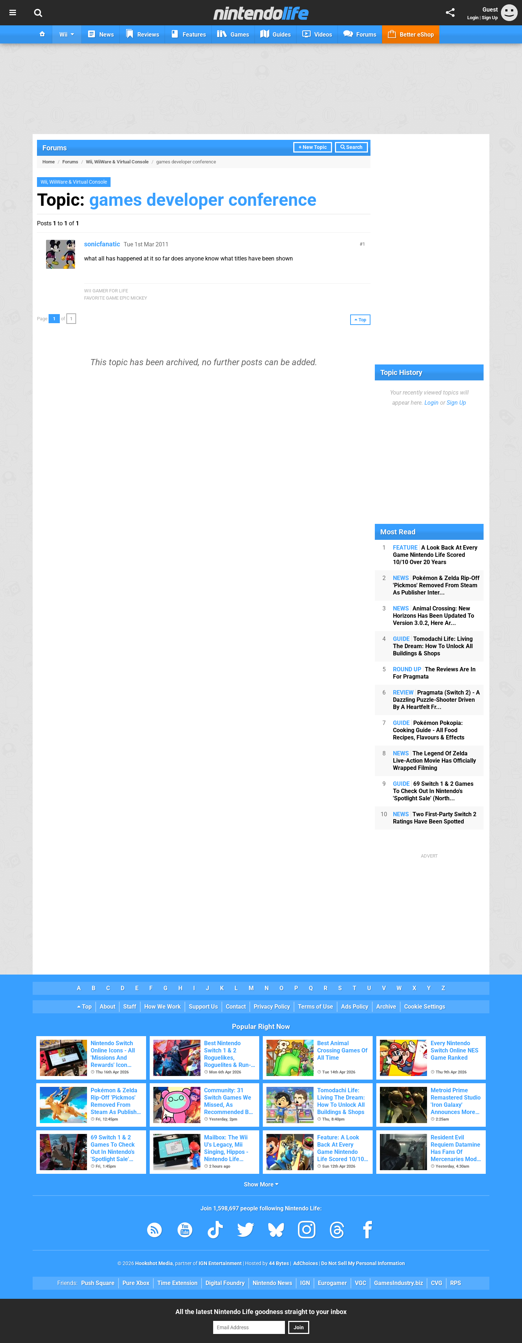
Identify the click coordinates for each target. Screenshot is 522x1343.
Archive (386, 1006)
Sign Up (490, 17)
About (107, 1006)
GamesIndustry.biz (398, 1283)
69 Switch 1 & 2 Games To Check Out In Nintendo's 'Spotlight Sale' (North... (433, 791)
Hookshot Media (154, 1263)
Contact (236, 1006)
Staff (129, 1006)
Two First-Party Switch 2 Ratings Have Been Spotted (434, 818)
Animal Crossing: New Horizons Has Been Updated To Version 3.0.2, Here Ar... (433, 615)
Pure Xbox (136, 1283)
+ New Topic (313, 147)
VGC (360, 1283)
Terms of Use (315, 1006)
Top (84, 1006)
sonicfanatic (102, 244)
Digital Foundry (225, 1283)
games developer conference (202, 199)
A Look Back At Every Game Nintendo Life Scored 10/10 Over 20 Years (435, 555)
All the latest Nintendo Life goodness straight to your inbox (261, 1311)
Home (48, 161)
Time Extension (177, 1283)
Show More (261, 1184)
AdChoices (305, 1263)
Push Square (98, 1283)
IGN (305, 1283)
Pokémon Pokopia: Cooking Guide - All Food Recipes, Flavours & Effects (428, 730)
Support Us (203, 1006)
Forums (54, 147)
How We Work (162, 1006)
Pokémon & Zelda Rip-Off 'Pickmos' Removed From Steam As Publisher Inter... (436, 585)
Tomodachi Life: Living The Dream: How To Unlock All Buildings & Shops (433, 646)
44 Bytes (279, 1263)
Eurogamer (332, 1283)
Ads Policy (354, 1006)
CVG (436, 1283)
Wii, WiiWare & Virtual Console (117, 161)
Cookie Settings (424, 1006)
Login (472, 17)
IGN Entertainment (220, 1263)
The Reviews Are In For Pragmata (434, 673)
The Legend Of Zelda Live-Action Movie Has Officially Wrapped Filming (434, 760)
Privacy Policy (272, 1006)
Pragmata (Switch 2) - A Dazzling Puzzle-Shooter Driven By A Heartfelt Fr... (436, 699)
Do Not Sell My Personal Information (363, 1263)
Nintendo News (272, 1283)
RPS (455, 1283)
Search (351, 147)
